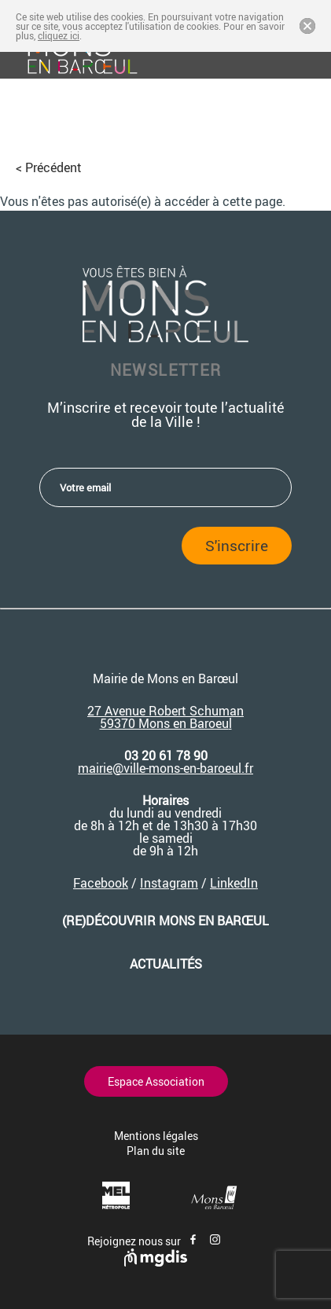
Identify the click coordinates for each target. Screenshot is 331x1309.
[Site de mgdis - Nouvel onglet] (155, 1262)
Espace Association (156, 1081)
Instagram (169, 883)
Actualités (166, 964)
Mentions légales (156, 1135)
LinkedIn (234, 883)
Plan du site (156, 1150)
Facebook (100, 883)
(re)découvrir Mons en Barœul (165, 920)
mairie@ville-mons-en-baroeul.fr (165, 768)
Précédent (53, 167)
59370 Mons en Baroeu (164, 723)
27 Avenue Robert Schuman (165, 710)
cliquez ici (58, 35)
